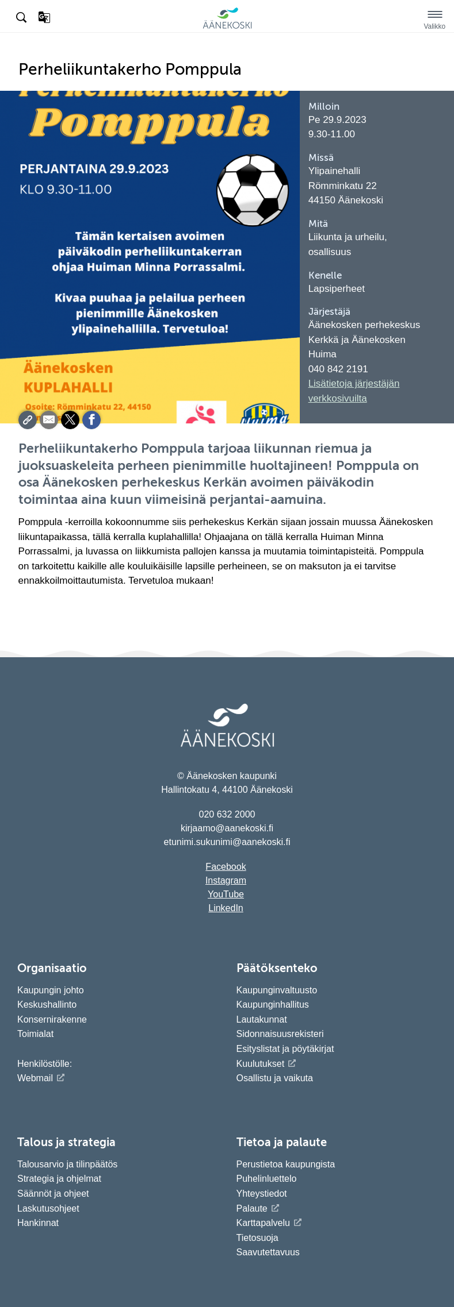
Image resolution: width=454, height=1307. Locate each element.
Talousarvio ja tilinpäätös (67, 1164)
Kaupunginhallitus (272, 1004)
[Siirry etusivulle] (227, 26)
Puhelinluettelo (266, 1178)
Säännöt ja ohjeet (53, 1193)
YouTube (226, 894)
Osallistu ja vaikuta (274, 1078)
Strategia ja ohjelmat (59, 1178)
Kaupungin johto (50, 990)
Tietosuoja (257, 1238)
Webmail (35, 1078)
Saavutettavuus (268, 1252)
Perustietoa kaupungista (285, 1164)
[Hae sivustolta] (22, 17)
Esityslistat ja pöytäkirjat (285, 1049)
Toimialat (35, 1034)
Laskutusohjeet (48, 1208)
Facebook (225, 867)
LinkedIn (225, 908)
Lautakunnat (261, 1019)
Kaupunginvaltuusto (277, 990)
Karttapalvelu (263, 1223)
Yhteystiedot (261, 1193)
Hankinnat (39, 1223)
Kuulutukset (260, 1064)
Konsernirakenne (52, 1019)
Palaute (252, 1208)
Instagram (225, 880)
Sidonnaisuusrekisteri (280, 1034)
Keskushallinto (47, 1004)
